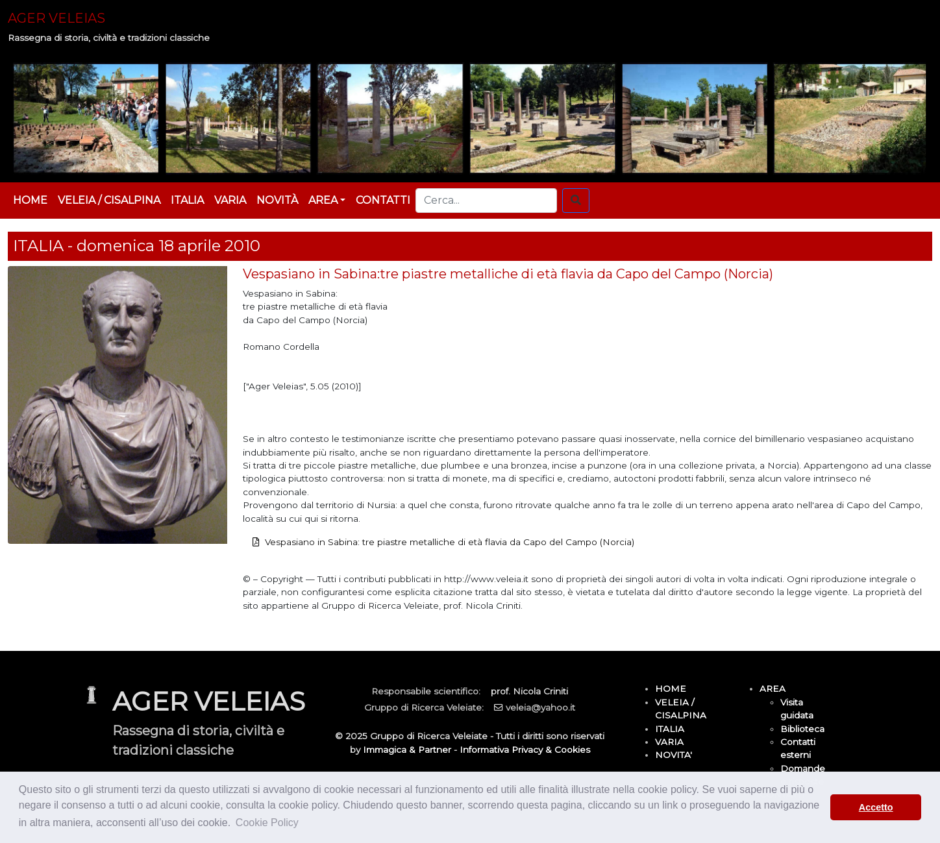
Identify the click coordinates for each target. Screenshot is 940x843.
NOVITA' (673, 755)
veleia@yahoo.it (540, 707)
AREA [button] (323, 200)
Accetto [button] (876, 807)
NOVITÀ (277, 200)
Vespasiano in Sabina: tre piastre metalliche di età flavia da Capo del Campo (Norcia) (449, 542)
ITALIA (187, 200)
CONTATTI (383, 200)
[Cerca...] (486, 200)
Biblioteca (802, 729)
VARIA (230, 200)
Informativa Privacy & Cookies (525, 749)
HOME (30, 200)
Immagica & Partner (407, 749)
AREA (772, 688)
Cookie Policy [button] (267, 822)
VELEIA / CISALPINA (109, 200)
